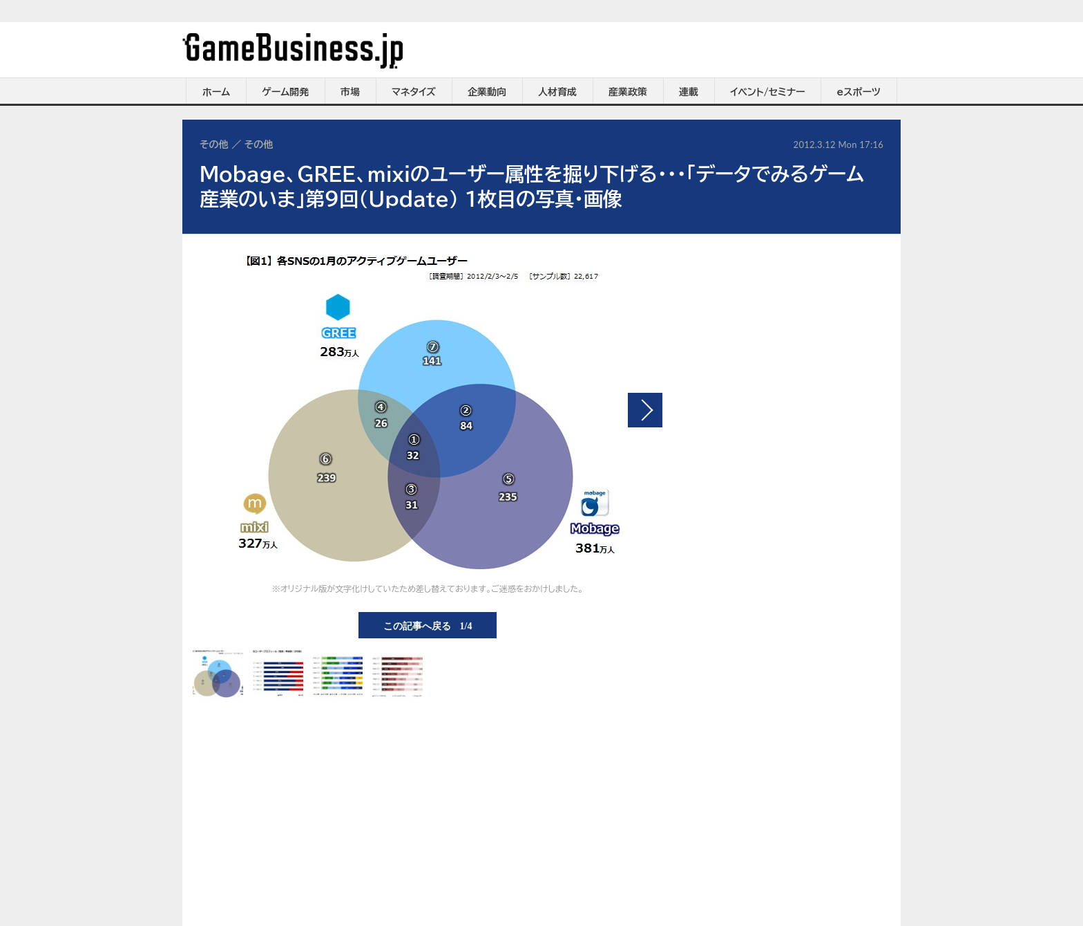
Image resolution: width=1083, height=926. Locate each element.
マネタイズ (414, 92)
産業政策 (627, 92)
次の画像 (645, 410)
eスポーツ (859, 92)
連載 (688, 92)
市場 (350, 92)
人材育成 (557, 92)
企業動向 (487, 92)
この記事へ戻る (427, 625)
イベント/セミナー (767, 92)
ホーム (216, 92)
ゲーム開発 (285, 92)
